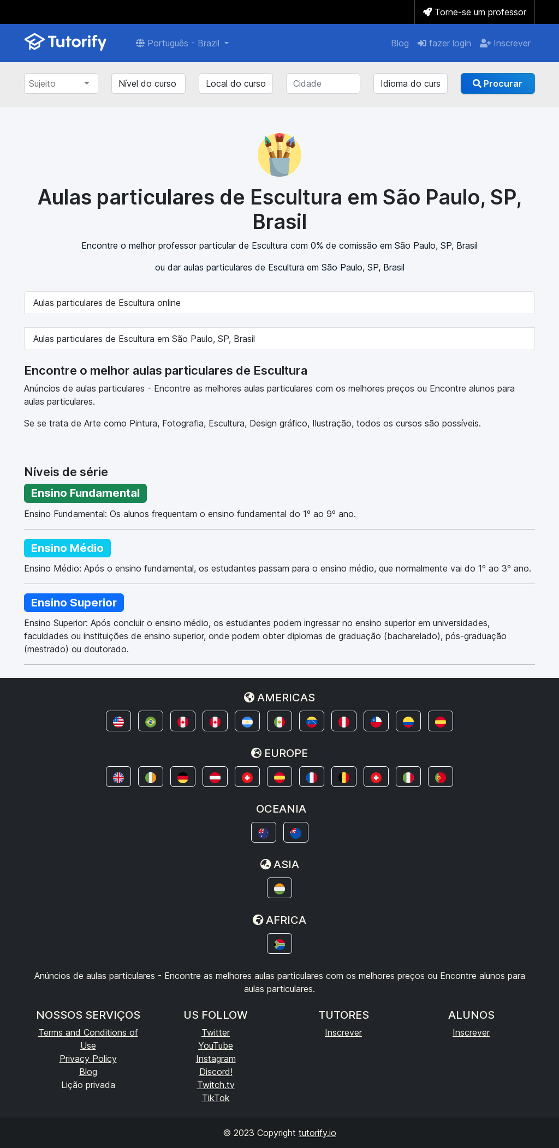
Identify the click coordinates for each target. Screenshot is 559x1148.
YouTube (215, 1045)
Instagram (216, 1058)
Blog (400, 43)
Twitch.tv (216, 1084)
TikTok (216, 1097)
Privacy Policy (88, 1058)
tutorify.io (317, 1132)
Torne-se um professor (474, 12)
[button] (118, 721)
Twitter (215, 1032)
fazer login (444, 43)
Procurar (497, 83)
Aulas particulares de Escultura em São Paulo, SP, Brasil (144, 338)
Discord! (216, 1071)
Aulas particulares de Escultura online (107, 302)
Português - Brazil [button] (179, 43)
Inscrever (505, 43)
